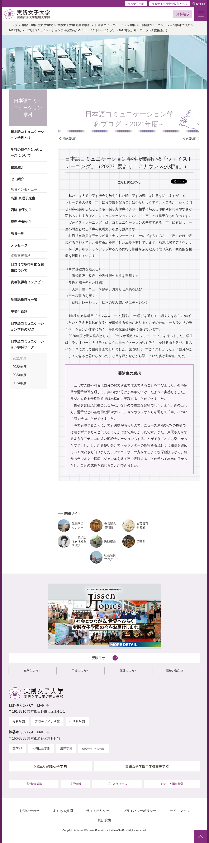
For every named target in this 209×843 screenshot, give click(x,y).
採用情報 (75, 783)
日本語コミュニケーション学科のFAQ (27, 326)
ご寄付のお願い (33, 783)
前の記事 (69, 138)
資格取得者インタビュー (27, 285)
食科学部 (19, 721)
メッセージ (19, 245)
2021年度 (15, 30)
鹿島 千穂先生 (21, 222)
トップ (13, 25)
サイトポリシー (98, 811)
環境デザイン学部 (47, 721)
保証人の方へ (128, 670)
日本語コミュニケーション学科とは (27, 135)
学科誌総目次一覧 (24, 300)
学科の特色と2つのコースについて (27, 152)
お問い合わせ (29, 811)
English (200, 3)
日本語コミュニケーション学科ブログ (165, 25)
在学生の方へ (32, 670)
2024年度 (20, 383)
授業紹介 (17, 167)
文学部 (17, 748)
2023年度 (20, 375)
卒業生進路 (19, 311)
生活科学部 (77, 721)
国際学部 (66, 748)
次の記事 (189, 138)
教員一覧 (17, 233)
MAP (40, 705)
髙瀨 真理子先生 (23, 198)
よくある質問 (63, 811)
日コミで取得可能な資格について (27, 267)
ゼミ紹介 (17, 179)
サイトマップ (180, 811)
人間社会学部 (41, 748)
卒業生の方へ (80, 670)
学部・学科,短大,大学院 (37, 25)
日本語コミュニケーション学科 (115, 25)
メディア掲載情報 (172, 783)
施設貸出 (104, 820)
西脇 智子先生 (21, 210)
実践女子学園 (136, 3)
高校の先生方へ (176, 670)
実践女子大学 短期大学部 (73, 25)
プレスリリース (117, 783)
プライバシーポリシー (139, 811)
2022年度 (20, 367)
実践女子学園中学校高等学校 (169, 3)
